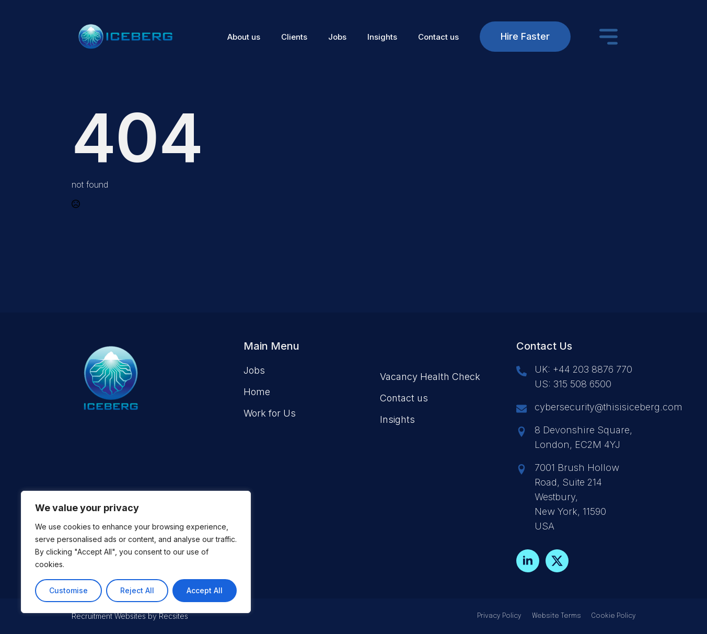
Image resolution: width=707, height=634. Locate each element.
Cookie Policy (614, 616)
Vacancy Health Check (430, 376)
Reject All (137, 590)
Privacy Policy (499, 616)
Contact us (438, 37)
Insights (382, 37)
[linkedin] (527, 560)
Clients (294, 37)
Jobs (337, 37)
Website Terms (556, 616)
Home (257, 391)
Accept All (205, 590)
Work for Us (270, 413)
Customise (68, 590)
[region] (136, 552)
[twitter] (557, 560)
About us (243, 37)
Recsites (173, 616)
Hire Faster (525, 36)
